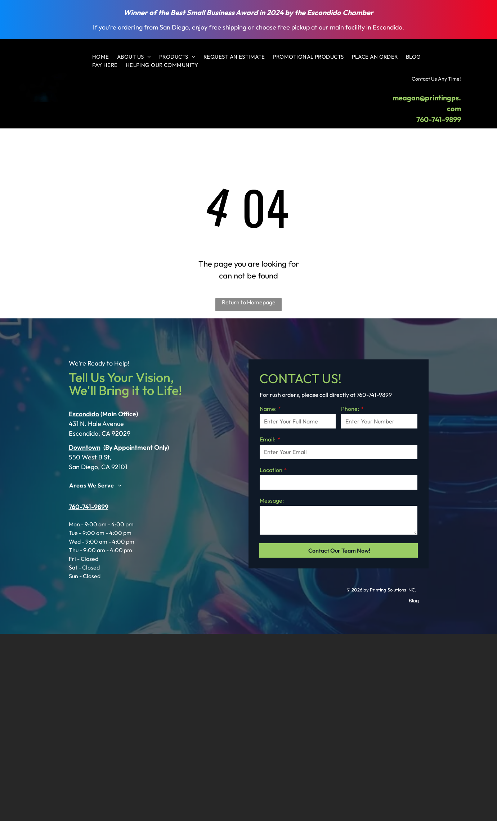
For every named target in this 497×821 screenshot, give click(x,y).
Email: (268, 439)
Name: (268, 408)
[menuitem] (100, 57)
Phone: (350, 408)
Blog (414, 600)
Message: (272, 500)
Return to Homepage (249, 302)
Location (271, 469)
